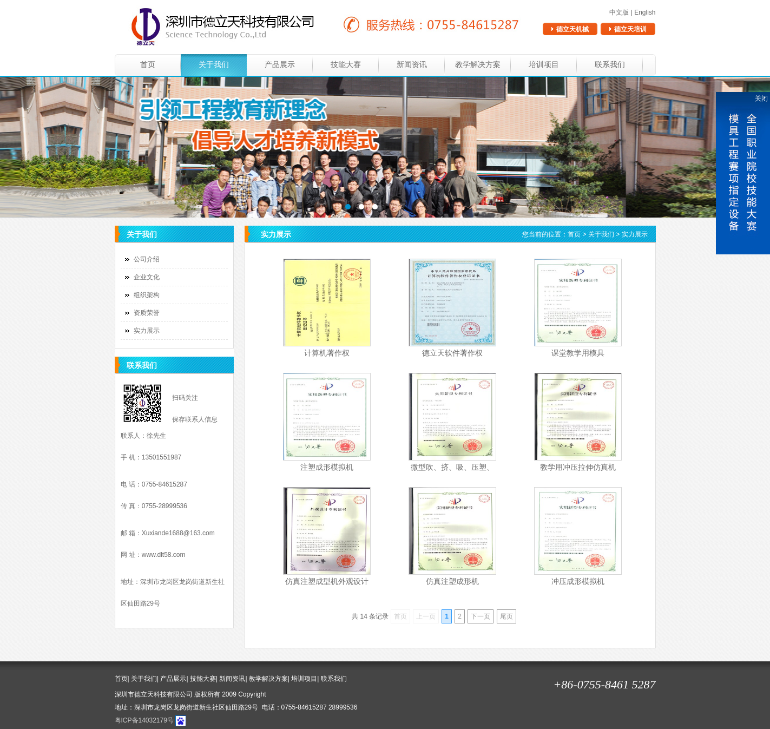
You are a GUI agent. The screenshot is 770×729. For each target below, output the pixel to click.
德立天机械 (572, 29)
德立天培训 (630, 29)
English (644, 12)
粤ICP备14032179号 (144, 720)
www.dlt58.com (164, 555)
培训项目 (544, 65)
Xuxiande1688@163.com (178, 533)
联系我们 (610, 65)
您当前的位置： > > (584, 234)
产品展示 (280, 65)
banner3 (385, 147)
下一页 (480, 616)
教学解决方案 (478, 65)
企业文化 (147, 277)
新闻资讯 (412, 65)
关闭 (761, 98)
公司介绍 (147, 259)
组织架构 (147, 295)
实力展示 (147, 330)
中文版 (619, 12)
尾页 (506, 616)
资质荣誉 (147, 313)
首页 (147, 65)
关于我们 (214, 65)
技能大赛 (346, 65)
